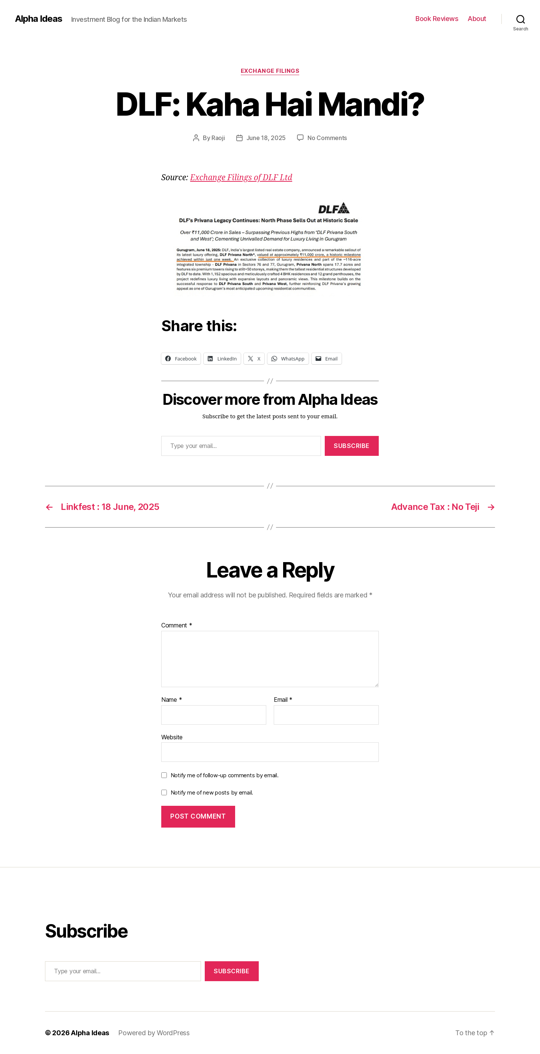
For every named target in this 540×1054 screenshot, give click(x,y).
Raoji (218, 138)
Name (171, 700)
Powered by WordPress (154, 1033)
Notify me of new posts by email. (212, 792)
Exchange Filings (270, 71)
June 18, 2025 (266, 138)
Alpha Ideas (38, 18)
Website (172, 737)
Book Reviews (437, 19)
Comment (176, 625)
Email (283, 700)
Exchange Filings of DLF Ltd (241, 178)
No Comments (327, 138)
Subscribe (352, 445)
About (477, 19)
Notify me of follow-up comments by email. (225, 775)
